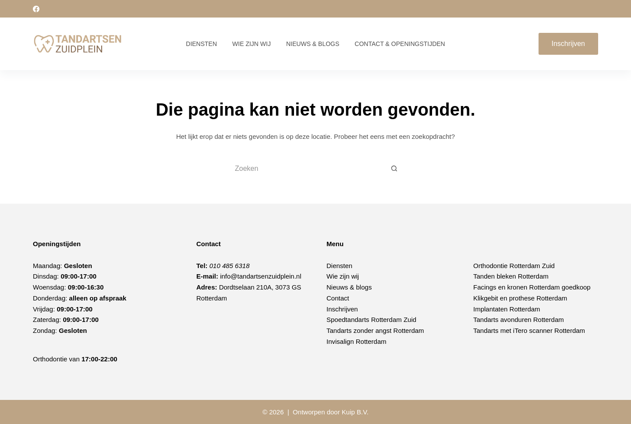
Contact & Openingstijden (399, 43)
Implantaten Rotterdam (506, 309)
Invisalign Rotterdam (356, 341)
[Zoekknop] (394, 168)
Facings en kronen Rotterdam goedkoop (532, 287)
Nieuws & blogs (349, 287)
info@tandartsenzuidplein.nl (260, 276)
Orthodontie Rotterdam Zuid (514, 265)
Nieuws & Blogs (312, 43)
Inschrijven (568, 43)
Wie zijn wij (251, 43)
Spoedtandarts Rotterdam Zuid (371, 319)
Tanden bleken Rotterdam (511, 276)
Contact (337, 298)
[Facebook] (36, 9)
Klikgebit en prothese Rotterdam (520, 298)
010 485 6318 (229, 265)
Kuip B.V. (355, 412)
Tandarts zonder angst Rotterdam (375, 330)
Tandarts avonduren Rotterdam (518, 319)
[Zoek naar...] (307, 168)
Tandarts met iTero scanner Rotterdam (529, 330)
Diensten (201, 43)
